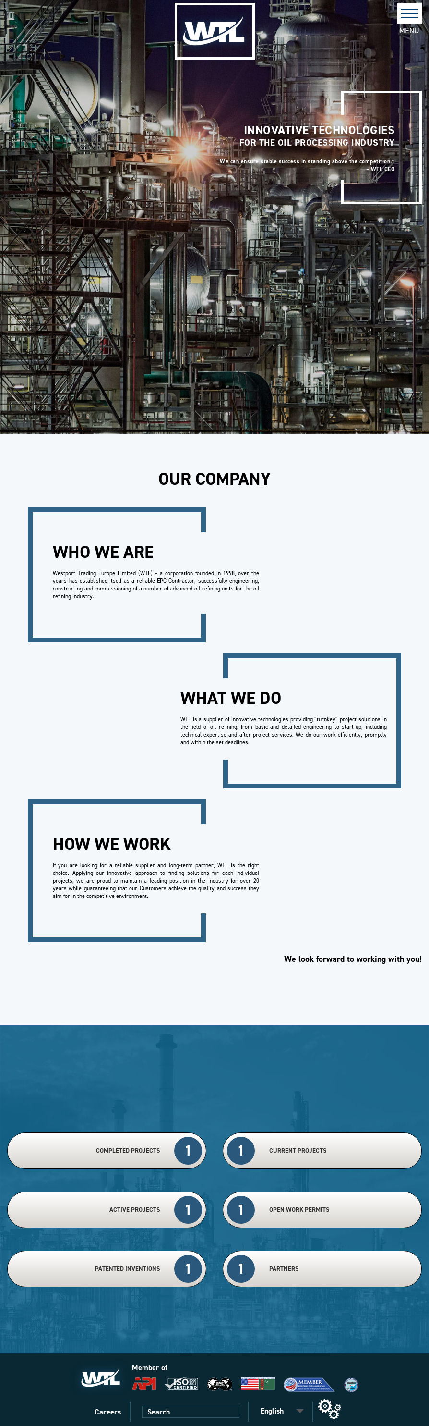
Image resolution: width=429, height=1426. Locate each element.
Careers (108, 1412)
